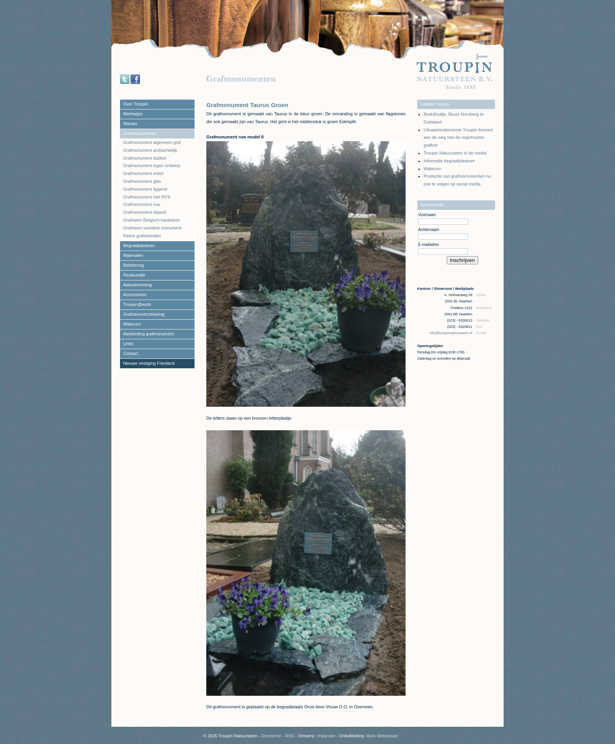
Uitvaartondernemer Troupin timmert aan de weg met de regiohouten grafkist (458, 137)
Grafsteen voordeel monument (152, 228)
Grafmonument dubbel (144, 158)
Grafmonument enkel (143, 173)
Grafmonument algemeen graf (152, 142)
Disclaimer (271, 735)
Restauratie (134, 275)
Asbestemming (137, 284)
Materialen (133, 255)
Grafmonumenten (140, 133)
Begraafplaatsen (139, 245)
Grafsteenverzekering (143, 314)
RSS (289, 735)
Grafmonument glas (142, 181)
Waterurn (132, 324)
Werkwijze (133, 113)
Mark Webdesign (382, 735)
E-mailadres (428, 244)
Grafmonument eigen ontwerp (151, 165)
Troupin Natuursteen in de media (455, 153)
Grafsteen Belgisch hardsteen (151, 220)
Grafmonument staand (144, 212)
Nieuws (130, 123)
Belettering (133, 265)
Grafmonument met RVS (146, 197)
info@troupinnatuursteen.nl (451, 333)
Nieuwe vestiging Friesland (149, 363)
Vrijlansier (326, 735)
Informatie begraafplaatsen (449, 160)
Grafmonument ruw (141, 204)
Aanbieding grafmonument (148, 333)
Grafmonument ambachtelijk (150, 150)
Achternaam (428, 229)
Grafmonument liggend (145, 189)
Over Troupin (135, 104)
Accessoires (134, 294)
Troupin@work (137, 304)
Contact (130, 353)
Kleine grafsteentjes (142, 235)
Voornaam (427, 215)
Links (128, 343)
